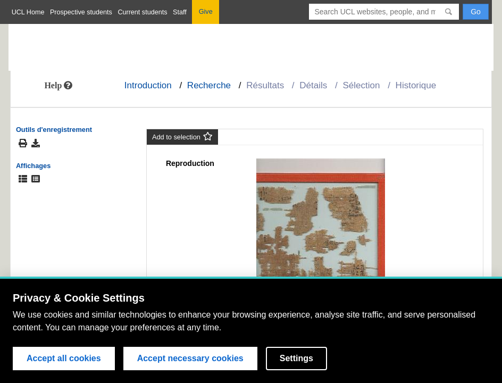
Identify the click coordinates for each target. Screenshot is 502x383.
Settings (296, 358)
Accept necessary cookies (190, 358)
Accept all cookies (64, 358)
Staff (180, 12)
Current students (142, 12)
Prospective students (81, 12)
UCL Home (28, 12)
